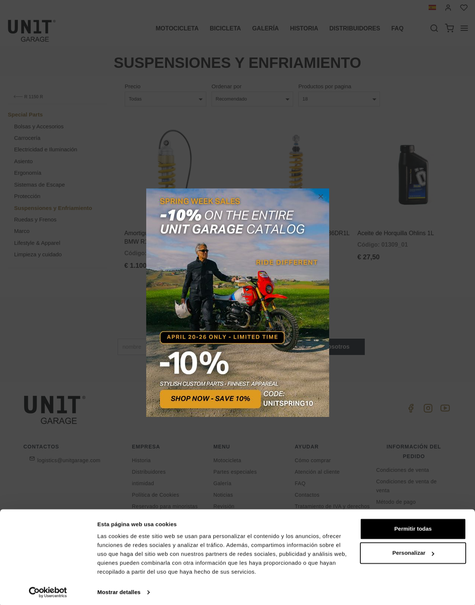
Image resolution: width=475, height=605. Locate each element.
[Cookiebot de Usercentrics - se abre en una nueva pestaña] (48, 590)
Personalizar (413, 551)
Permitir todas (413, 527)
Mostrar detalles (119, 590)
